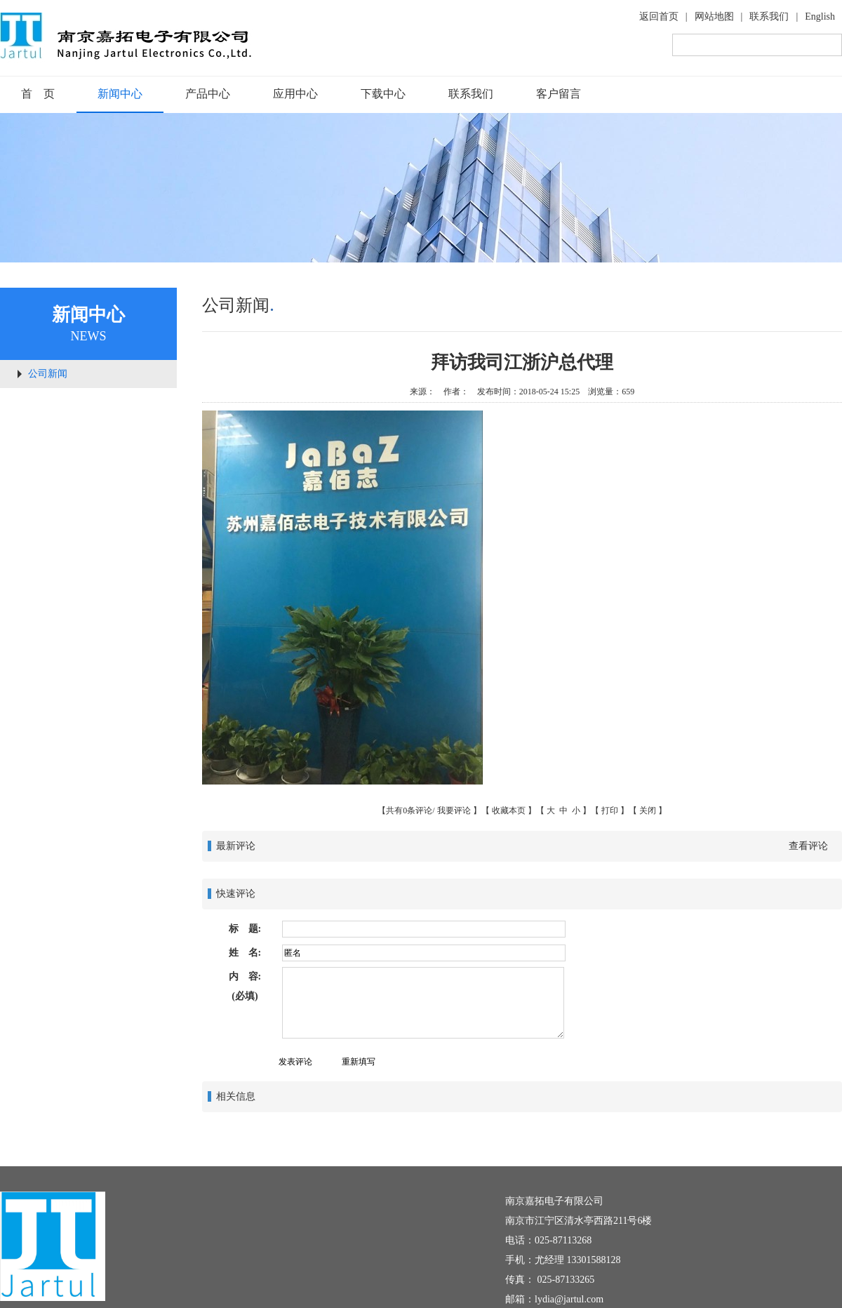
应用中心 (295, 94)
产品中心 (207, 94)
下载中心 (383, 94)
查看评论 (808, 846)
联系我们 (769, 16)
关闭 (647, 810)
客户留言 (558, 94)
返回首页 (659, 16)
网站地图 (714, 16)
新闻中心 (120, 94)
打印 (609, 810)
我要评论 (454, 810)
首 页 (38, 94)
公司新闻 (47, 373)
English (820, 16)
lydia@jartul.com (569, 1299)
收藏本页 (509, 810)
